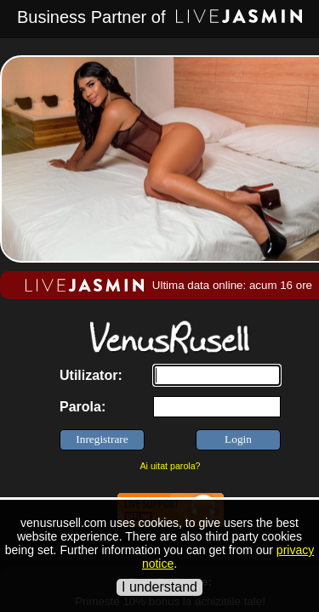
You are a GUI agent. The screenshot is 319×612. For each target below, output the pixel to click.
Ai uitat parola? (170, 466)
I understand (159, 587)
